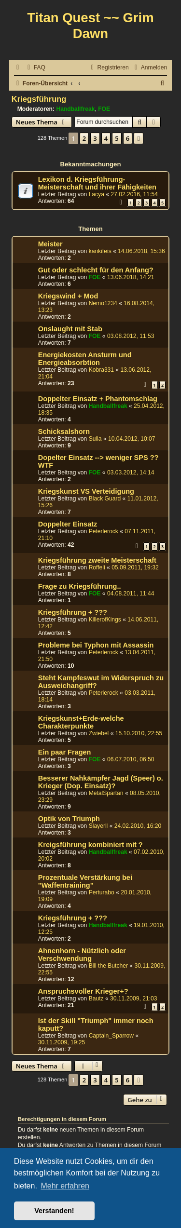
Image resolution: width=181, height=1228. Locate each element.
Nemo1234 (103, 303)
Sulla (95, 438)
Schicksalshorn (64, 431)
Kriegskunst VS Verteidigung (86, 491)
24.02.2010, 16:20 (138, 826)
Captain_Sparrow (111, 1035)
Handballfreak (75, 109)
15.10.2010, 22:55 (139, 733)
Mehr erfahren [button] (65, 1186)
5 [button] (116, 138)
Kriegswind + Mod (68, 296)
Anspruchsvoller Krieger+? (83, 991)
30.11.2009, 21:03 (133, 998)
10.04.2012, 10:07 (131, 438)
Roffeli (97, 567)
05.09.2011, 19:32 (135, 567)
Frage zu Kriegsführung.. (79, 586)
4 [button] (106, 138)
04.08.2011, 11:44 (130, 593)
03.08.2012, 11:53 (130, 336)
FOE (104, 109)
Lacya (96, 194)
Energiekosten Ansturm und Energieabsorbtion (85, 358)
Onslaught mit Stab (70, 329)
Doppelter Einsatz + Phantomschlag (97, 399)
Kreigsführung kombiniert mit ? (90, 845)
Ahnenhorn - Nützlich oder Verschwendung (82, 954)
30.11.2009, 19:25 (61, 1042)
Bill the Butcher (108, 965)
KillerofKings (105, 619)
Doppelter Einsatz (67, 524)
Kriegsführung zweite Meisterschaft (97, 560)
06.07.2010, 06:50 (130, 759)
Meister (50, 244)
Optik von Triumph (69, 819)
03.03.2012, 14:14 (130, 472)
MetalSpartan (106, 793)
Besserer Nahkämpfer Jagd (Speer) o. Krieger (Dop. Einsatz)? (100, 782)
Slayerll (98, 826)
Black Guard (105, 498)
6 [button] (127, 138)
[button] (138, 138)
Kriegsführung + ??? (72, 612)
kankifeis (100, 251)
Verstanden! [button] (54, 1211)
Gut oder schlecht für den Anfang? (95, 270)
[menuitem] (35, 67)
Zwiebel (99, 733)
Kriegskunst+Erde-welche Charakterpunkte (81, 722)
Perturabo (101, 892)
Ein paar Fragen (64, 752)
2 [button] (84, 138)
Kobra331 (101, 369)
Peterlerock (103, 531)
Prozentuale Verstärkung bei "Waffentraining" (85, 881)
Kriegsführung (39, 98)
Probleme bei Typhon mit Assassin (96, 645)
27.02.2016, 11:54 (134, 194)
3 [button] (95, 138)
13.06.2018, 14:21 (130, 277)
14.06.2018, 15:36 (141, 251)
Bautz (96, 998)
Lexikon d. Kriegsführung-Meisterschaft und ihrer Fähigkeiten (97, 183)
